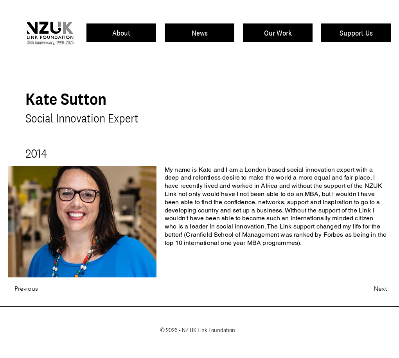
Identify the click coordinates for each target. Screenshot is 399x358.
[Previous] (40, 289)
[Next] (367, 289)
